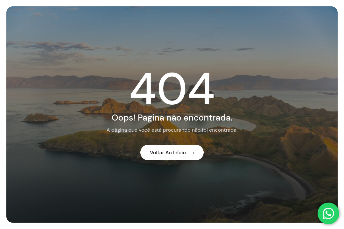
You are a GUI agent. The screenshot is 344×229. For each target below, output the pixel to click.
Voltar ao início (172, 152)
